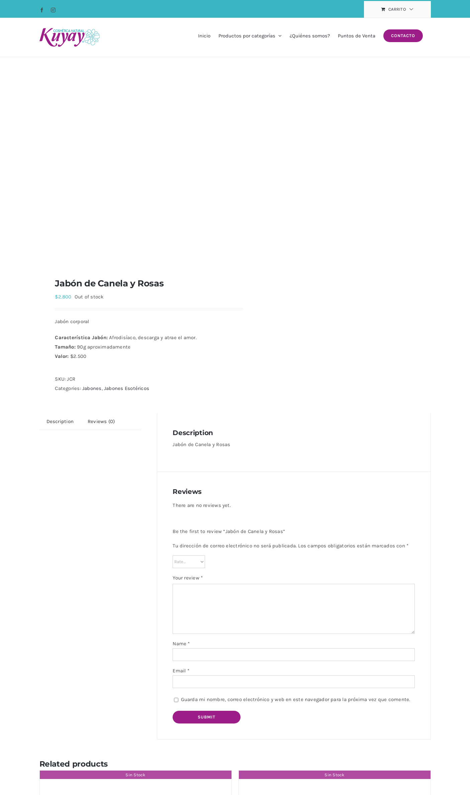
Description (60, 421)
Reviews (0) (101, 421)
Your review (188, 578)
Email (181, 671)
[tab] (60, 421)
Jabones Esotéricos (126, 388)
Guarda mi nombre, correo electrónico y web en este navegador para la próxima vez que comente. (295, 699)
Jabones (92, 388)
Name (181, 644)
